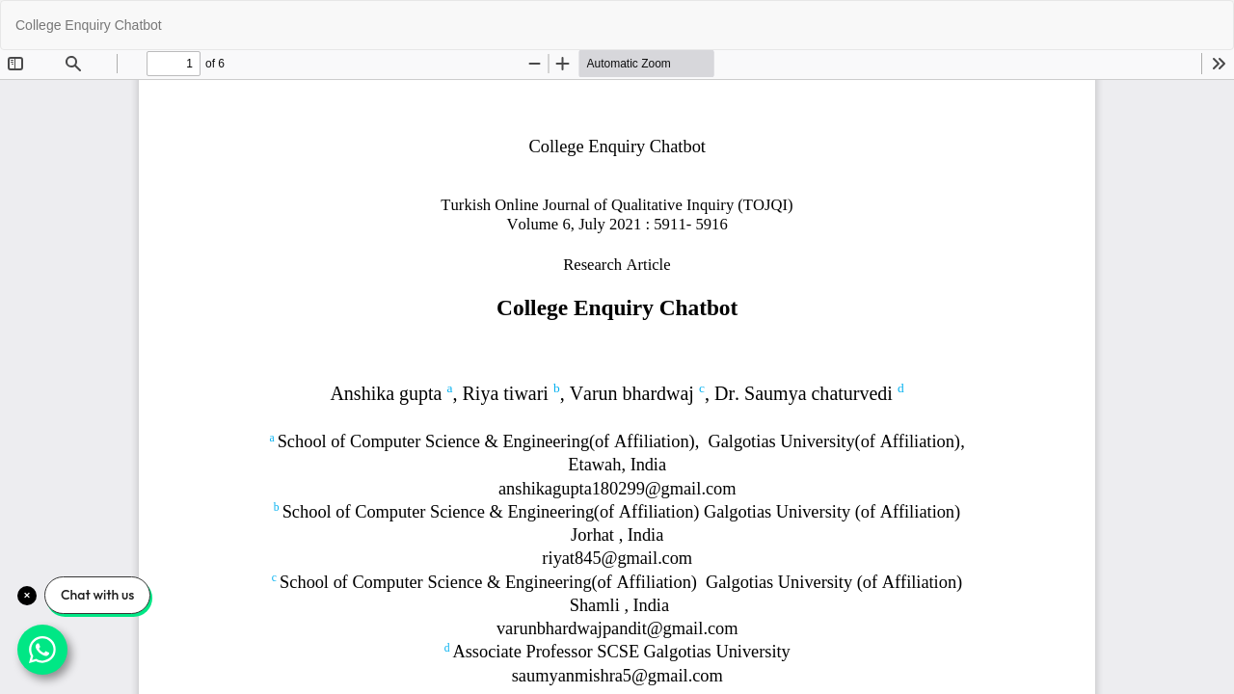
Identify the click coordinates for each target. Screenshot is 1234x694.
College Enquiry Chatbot (88, 25)
